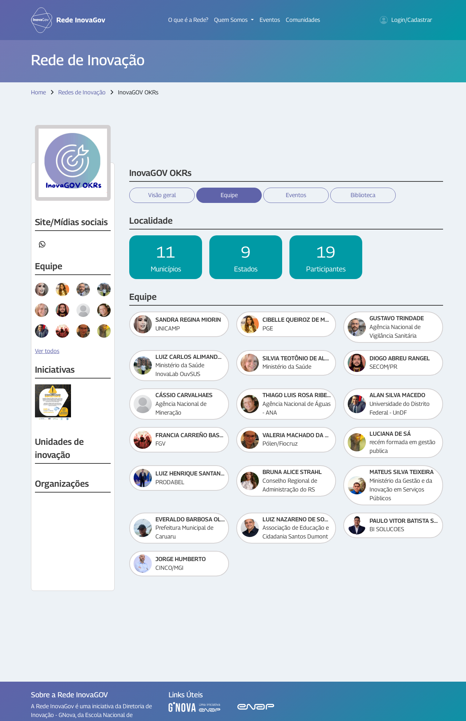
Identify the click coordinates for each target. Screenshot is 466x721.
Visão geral (162, 195)
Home (38, 92)
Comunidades (303, 19)
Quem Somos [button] (231, 19)
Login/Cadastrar (406, 20)
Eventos (270, 19)
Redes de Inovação (82, 92)
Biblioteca (363, 195)
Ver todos (47, 351)
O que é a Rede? (188, 19)
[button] (42, 244)
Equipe (229, 195)
